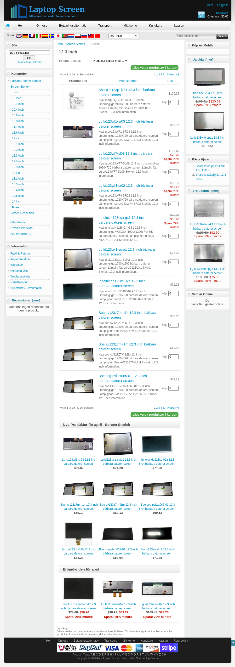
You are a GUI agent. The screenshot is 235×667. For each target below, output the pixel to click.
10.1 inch (17, 104)
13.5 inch (17, 196)
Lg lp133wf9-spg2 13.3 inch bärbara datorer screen (207, 269)
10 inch (16, 98)
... (165, 74)
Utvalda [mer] (203, 59)
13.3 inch (17, 184)
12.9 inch (17, 167)
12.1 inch (17, 144)
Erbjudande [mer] (206, 190)
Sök (14, 45)
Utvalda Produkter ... (24, 228)
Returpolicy (180, 640)
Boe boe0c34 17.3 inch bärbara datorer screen (209, 93)
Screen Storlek (75, 44)
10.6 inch (17, 115)
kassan (179, 25)
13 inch (16, 173)
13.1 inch (17, 178)
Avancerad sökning (30, 62)
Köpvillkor (17, 265)
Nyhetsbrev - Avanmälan (26, 288)
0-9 (164, 654)
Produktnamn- (128, 81)
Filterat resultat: (70, 60)
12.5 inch (17, 161)
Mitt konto (130, 25)
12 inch (16, 138)
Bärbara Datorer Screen (26, 81)
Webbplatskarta (20, 276)
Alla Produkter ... (21, 234)
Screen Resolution (22, 213)
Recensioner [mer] (26, 300)
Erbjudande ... (20, 222)
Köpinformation (20, 259)
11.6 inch (17, 132)
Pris (170, 81)
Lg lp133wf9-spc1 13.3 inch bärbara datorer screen (207, 138)
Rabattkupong (20, 282)
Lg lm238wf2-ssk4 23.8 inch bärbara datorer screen (208, 224)
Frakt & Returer (20, 253)
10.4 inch (17, 109)
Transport (104, 25)
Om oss (41, 25)
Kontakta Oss (19, 270)
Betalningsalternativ (72, 25)
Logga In (223, 5)
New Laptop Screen (108, 658)
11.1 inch (17, 127)
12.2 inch (17, 150)
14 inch (16, 201)
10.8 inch (17, 121)
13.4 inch (17, 190)
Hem (210, 5)
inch (14, 92)
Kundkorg (222, 13)
